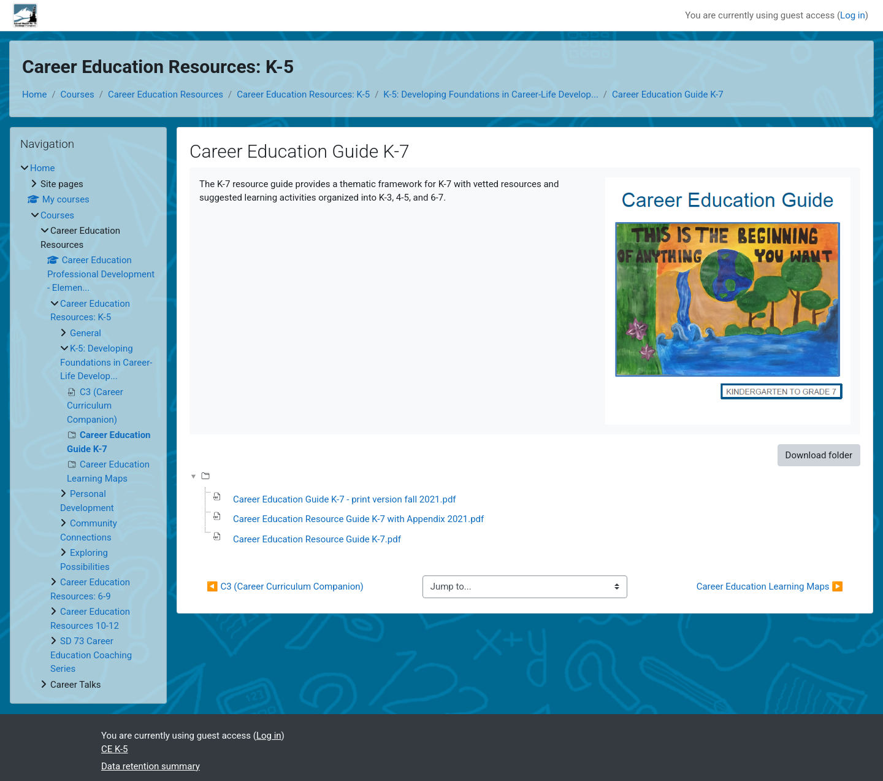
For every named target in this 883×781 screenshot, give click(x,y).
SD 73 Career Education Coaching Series (91, 655)
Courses (77, 94)
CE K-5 (114, 749)
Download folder (819, 455)
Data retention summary (150, 766)
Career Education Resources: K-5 (303, 94)
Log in (852, 15)
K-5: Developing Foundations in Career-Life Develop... (490, 94)
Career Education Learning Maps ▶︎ (770, 586)
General (85, 333)
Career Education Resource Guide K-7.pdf (317, 539)
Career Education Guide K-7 (668, 94)
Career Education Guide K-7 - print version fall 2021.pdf (344, 499)
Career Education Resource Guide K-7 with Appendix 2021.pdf (358, 519)
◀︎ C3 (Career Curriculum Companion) (285, 586)
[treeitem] (88, 426)
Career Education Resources (165, 94)
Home (34, 94)
